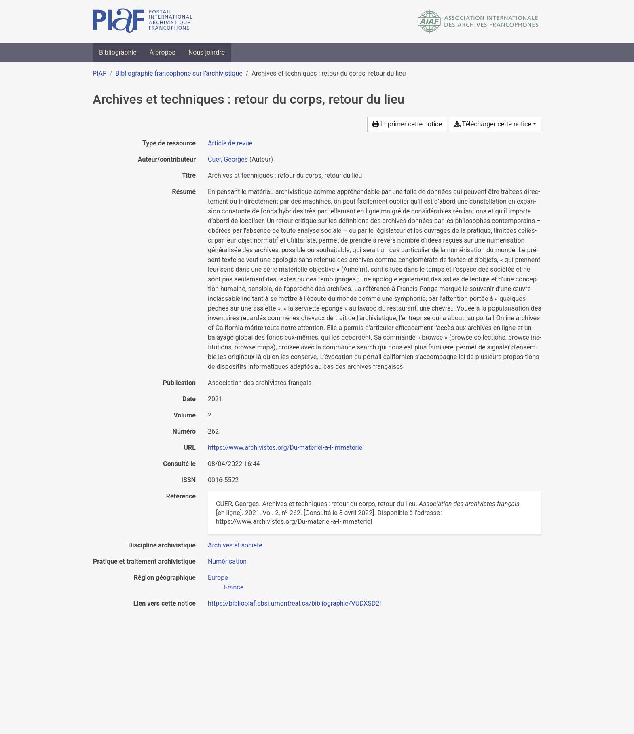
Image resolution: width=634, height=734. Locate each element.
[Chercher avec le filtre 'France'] (233, 587)
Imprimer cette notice (407, 124)
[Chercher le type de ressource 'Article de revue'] (230, 143)
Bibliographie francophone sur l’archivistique (178, 73)
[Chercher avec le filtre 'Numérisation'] (227, 561)
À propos (162, 52)
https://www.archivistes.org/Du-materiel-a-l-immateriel (286, 447)
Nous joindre (206, 52)
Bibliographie (118, 52)
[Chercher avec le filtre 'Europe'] (218, 577)
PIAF (99, 73)
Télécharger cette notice (492, 124)
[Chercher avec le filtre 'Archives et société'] (235, 545)
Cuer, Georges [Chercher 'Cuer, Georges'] (228, 159)
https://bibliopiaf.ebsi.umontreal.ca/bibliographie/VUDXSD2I (294, 603)
